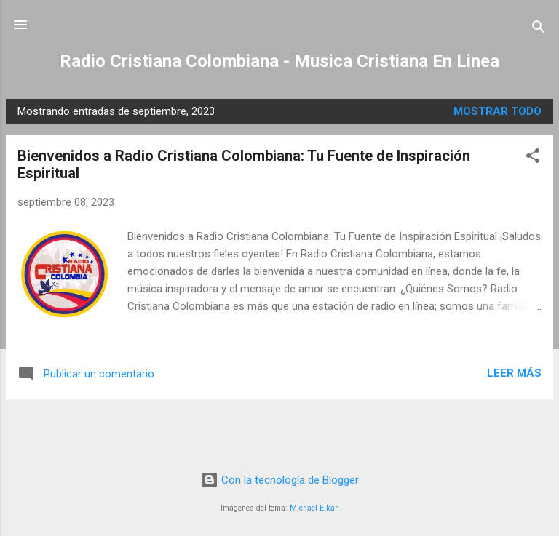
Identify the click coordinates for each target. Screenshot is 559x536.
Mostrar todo (497, 111)
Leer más (514, 373)
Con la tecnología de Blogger (280, 480)
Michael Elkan (314, 508)
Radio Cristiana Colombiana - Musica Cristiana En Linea (279, 61)
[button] (533, 158)
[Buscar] (538, 29)
